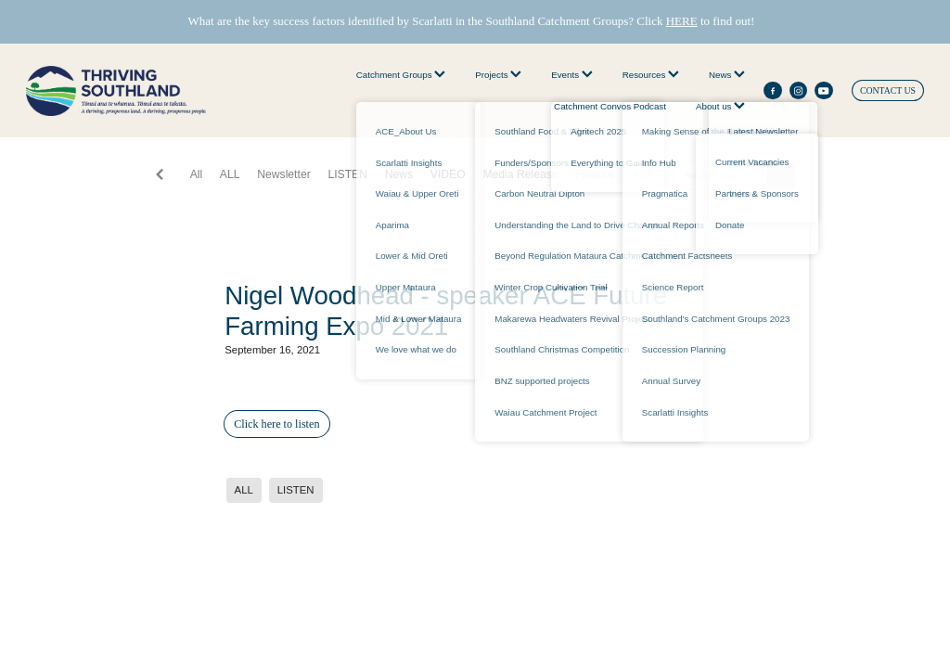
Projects (498, 75)
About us (720, 106)
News (727, 75)
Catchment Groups (401, 75)
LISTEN (347, 174)
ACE (643, 174)
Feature (594, 174)
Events (572, 75)
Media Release (520, 174)
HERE (682, 21)
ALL (230, 174)
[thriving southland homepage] (116, 91)
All (196, 174)
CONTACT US (888, 90)
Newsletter (284, 174)
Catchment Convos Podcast (610, 106)
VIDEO (448, 174)
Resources (651, 75)
